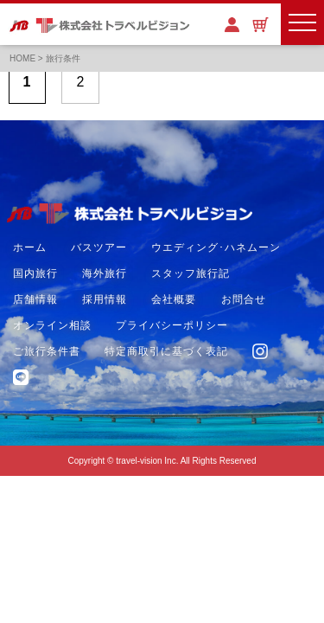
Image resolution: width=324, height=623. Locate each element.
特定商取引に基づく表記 (166, 351)
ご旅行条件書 (46, 351)
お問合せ (243, 299)
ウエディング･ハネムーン (216, 247)
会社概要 (173, 299)
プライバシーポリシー (172, 325)
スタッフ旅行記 (190, 273)
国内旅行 (35, 273)
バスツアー (99, 247)
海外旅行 (104, 273)
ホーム (30, 247)
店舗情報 (35, 299)
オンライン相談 (52, 325)
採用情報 (104, 299)
